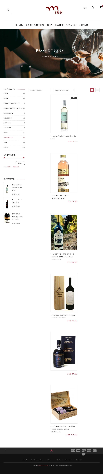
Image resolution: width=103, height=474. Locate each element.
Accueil (24, 458)
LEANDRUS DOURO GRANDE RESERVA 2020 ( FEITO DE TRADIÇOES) (62, 255)
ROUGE (6, 146)
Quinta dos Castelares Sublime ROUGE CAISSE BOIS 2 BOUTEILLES (63, 427)
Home (44, 55)
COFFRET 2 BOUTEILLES (11, 102)
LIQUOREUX (7, 117)
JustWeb (69, 464)
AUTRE (6, 92)
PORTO (6, 131)
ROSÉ (5, 141)
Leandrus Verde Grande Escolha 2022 (17, 186)
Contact (79, 458)
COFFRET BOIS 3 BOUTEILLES (13, 107)
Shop (49, 458)
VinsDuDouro (43, 464)
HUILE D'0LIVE (8, 112)
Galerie (58, 458)
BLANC (6, 97)
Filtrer (20, 162)
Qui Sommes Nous (37, 458)
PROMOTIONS (8, 136)
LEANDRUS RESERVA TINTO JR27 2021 (17, 215)
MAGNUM (7, 121)
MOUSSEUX (7, 126)
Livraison (68, 458)
